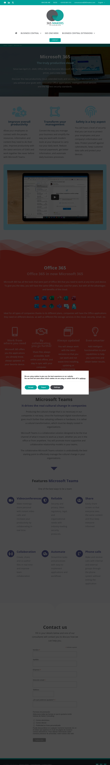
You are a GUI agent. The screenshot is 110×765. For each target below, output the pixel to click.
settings (82, 378)
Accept (30, 387)
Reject (43, 387)
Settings (57, 387)
